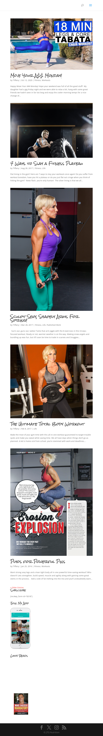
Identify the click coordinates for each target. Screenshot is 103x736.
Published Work (54, 325)
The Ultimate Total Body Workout (47, 424)
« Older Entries (17, 587)
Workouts (46, 80)
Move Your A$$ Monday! (36, 75)
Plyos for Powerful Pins (37, 561)
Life (43, 168)
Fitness (37, 80)
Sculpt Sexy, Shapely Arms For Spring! (44, 318)
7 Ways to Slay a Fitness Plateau (46, 163)
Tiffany (16, 80)
